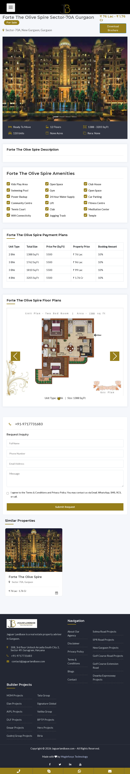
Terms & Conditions (74, 661)
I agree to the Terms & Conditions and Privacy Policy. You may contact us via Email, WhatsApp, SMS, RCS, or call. (64, 494)
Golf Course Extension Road (105, 665)
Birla (40, 735)
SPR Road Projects (103, 639)
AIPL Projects (14, 711)
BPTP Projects (45, 719)
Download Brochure (113, 28)
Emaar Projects (15, 727)
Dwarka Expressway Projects (104, 677)
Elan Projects (14, 703)
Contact (72, 679)
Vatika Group (44, 711)
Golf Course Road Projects (108, 655)
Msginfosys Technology (74, 756)
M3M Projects (15, 695)
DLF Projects (14, 719)
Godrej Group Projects (19, 735)
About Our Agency (73, 633)
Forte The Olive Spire (25, 577)
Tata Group (43, 695)
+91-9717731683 (29, 424)
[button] (12, 79)
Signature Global (46, 703)
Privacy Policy (76, 651)
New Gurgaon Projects (105, 647)
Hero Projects (45, 727)
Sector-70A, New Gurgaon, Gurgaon (27, 30)
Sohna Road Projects (104, 631)
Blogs (71, 671)
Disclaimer (74, 643)
